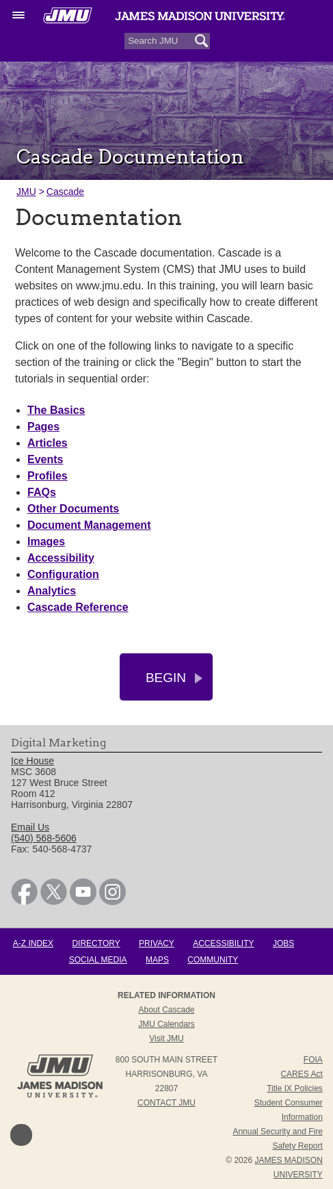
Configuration (63, 574)
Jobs (283, 943)
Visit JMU (166, 1038)
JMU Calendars (166, 1024)
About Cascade (166, 1010)
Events (45, 459)
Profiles (47, 476)
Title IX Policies (295, 1088)
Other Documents (73, 508)
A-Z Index (33, 943)
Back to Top (21, 1135)
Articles (47, 443)
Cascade (65, 191)
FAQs (41, 492)
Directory (96, 943)
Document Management (88, 525)
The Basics (56, 410)
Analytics (51, 591)
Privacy (156, 943)
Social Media (98, 960)
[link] (24, 901)
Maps (157, 960)
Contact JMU (166, 1103)
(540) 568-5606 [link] (44, 838)
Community (212, 960)
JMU (26, 191)
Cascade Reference (78, 607)
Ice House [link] (32, 760)
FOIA (313, 1059)
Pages (43, 426)
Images (46, 541)
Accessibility (60, 558)
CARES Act (301, 1074)
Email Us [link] (30, 827)
